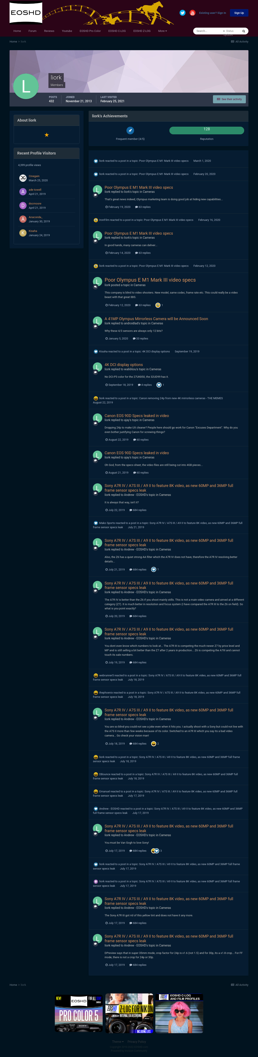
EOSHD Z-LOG (142, 31)
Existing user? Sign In (212, 13)
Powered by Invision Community (129, 1050)
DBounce (104, 774)
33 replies (140, 338)
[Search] (208, 31)
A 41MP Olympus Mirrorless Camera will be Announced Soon (156, 318)
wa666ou (130, 369)
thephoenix (106, 692)
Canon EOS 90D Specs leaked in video (137, 415)
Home (17, 31)
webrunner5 (106, 675)
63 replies (142, 207)
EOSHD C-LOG (117, 31)
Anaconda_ (35, 217)
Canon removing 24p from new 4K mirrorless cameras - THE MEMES (181, 398)
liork (102, 160)
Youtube (67, 31)
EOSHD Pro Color (90, 31)
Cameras (149, 191)
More (162, 31)
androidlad (131, 323)
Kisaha (33, 231)
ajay (126, 420)
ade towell (35, 189)
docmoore (35, 203)
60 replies (141, 439)
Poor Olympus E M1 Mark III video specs (164, 160)
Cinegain (34, 176)
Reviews (49, 31)
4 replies (145, 384)
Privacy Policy (137, 1041)
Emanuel (104, 791)
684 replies (137, 510)
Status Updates (229, 33)
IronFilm (104, 219)
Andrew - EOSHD (135, 495)
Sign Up (239, 12)
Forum (32, 31)
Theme (118, 1041)
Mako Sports (107, 523)
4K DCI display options (156, 351)
